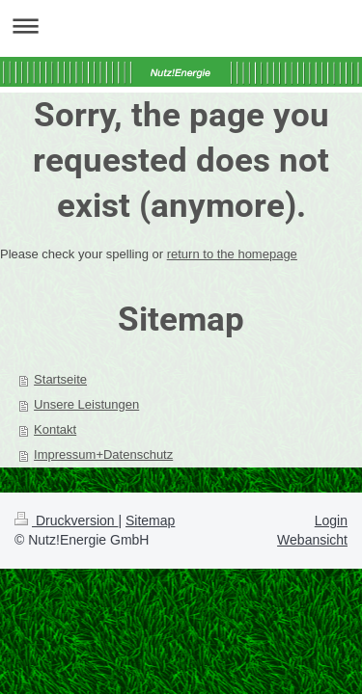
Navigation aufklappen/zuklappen (181, 25)
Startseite (60, 379)
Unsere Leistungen (86, 404)
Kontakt (55, 429)
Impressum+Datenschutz (103, 454)
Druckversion (66, 520)
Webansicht (312, 539)
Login (331, 520)
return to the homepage (232, 254)
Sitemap (150, 520)
